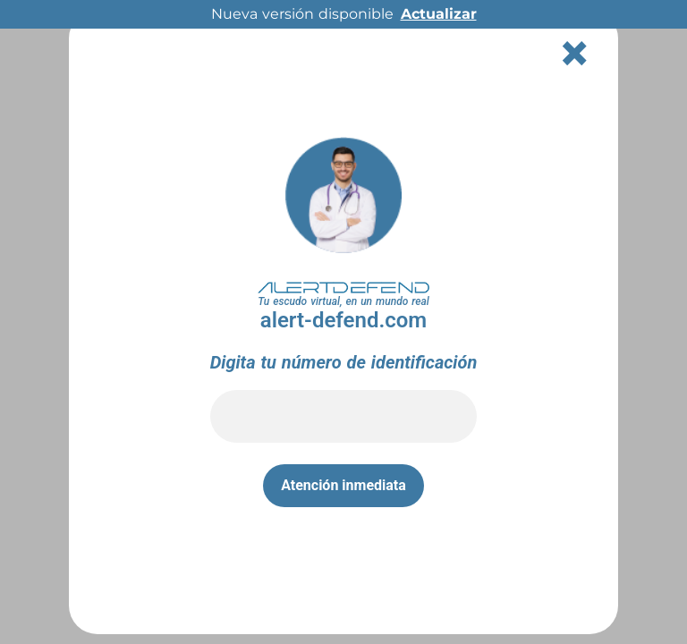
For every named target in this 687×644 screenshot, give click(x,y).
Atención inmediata (343, 485)
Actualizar (439, 13)
